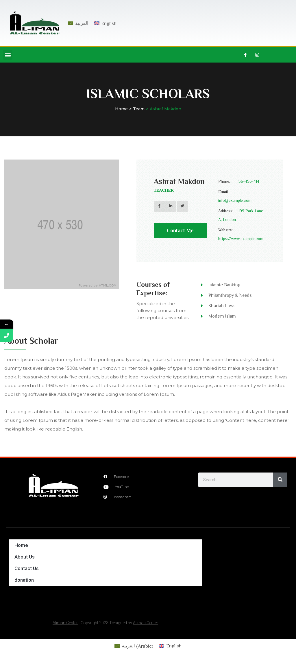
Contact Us (26, 568)
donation (24, 580)
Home (121, 108)
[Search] (280, 480)
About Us (24, 557)
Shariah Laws (222, 305)
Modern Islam (222, 316)
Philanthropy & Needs (230, 295)
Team (139, 108)
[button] (7, 55)
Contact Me (180, 233)
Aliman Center (65, 622)
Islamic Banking (224, 285)
